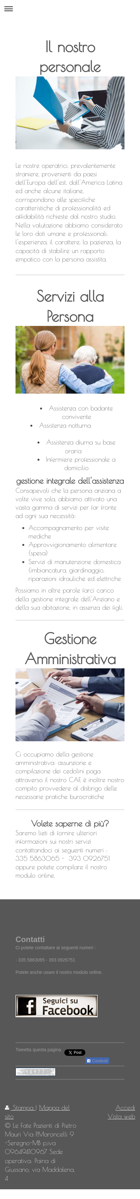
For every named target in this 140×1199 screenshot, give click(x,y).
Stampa (20, 1107)
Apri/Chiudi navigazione (70, 9)
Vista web (121, 1116)
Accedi (125, 1107)
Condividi (97, 1061)
